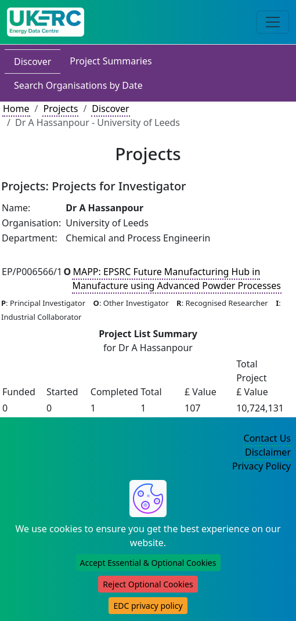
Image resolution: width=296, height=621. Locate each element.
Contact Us (267, 438)
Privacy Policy (261, 466)
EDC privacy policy (147, 605)
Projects (60, 108)
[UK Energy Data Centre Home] (45, 22)
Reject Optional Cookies (148, 584)
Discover (32, 61)
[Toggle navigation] (273, 22)
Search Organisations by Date (78, 85)
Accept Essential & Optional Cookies (148, 562)
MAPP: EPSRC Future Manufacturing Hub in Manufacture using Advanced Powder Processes (176, 278)
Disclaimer (268, 452)
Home (16, 108)
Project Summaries (110, 61)
